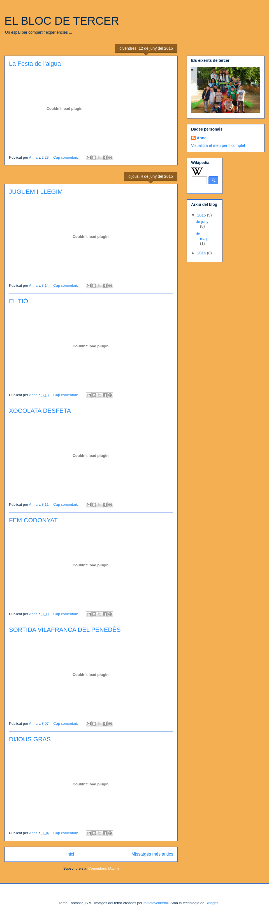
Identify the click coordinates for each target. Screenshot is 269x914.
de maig (202, 236)
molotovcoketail (156, 903)
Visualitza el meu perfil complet (218, 145)
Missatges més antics (152, 854)
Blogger (211, 903)
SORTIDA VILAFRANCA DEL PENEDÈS (65, 629)
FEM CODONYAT (33, 520)
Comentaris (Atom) (103, 868)
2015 (202, 215)
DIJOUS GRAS (30, 739)
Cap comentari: (66, 157)
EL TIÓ (18, 301)
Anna (202, 138)
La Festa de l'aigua (35, 63)
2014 (202, 253)
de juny (202, 221)
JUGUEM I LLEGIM (36, 191)
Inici (70, 854)
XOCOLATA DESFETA (40, 410)
